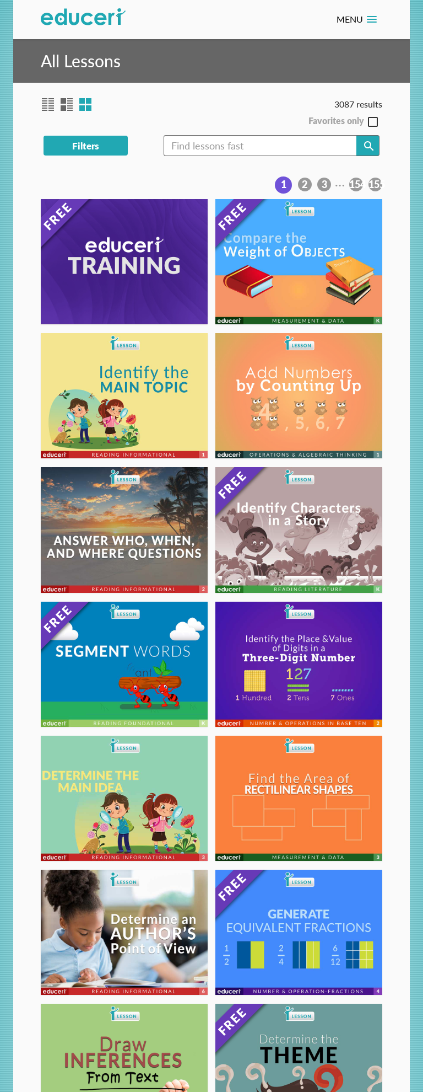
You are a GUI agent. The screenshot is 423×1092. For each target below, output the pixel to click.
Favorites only (336, 121)
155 (375, 184)
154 (356, 184)
